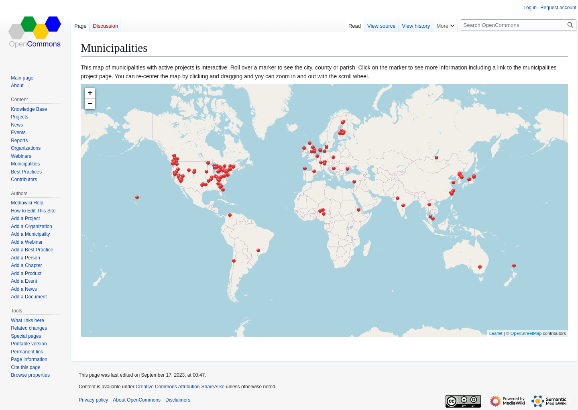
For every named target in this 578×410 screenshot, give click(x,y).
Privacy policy (93, 400)
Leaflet (496, 333)
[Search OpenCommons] (518, 25)
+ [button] (90, 93)
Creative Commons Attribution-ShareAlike (180, 387)
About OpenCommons (137, 400)
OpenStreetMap (526, 333)
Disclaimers (177, 400)
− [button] (90, 104)
